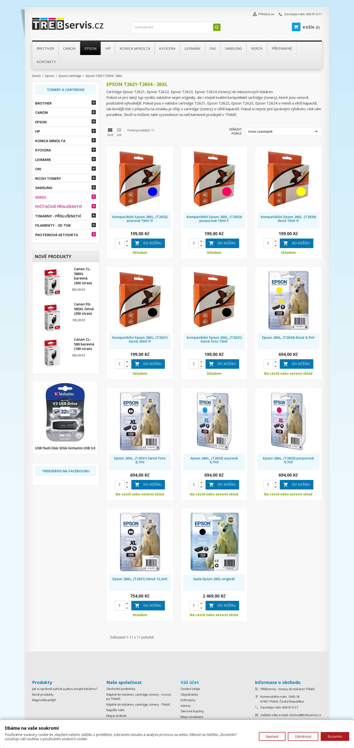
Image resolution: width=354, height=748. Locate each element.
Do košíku (148, 243)
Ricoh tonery (48, 178)
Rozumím (335, 736)
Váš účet (190, 682)
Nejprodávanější (44, 700)
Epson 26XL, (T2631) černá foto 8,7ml (140, 460)
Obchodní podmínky (120, 689)
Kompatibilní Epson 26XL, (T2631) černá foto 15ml (214, 339)
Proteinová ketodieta (56, 234)
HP (37, 131)
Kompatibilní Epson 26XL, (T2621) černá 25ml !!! (139, 339)
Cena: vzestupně (283, 131)
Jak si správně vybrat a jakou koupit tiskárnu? (64, 689)
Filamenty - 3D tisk (53, 225)
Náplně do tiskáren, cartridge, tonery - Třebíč (138, 704)
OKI (38, 168)
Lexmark (43, 159)
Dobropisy (188, 700)
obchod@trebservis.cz (305, 715)
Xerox (40, 197)
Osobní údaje (190, 689)
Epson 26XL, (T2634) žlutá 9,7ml (288, 337)
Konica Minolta (50, 140)
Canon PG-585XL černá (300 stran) (84, 309)
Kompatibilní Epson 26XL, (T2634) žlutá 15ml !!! (288, 218)
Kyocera (43, 150)
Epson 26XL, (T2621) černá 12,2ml (140, 579)
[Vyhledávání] (177, 27)
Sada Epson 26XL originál (214, 579)
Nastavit (272, 736)
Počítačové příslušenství (58, 206)
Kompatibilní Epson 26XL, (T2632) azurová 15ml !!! (139, 218)
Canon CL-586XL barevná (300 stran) (83, 276)
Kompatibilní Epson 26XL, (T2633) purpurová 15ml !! (214, 218)
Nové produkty (43, 694)
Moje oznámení (192, 717)
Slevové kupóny (192, 711)
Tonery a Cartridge (65, 89)
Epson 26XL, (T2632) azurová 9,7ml (214, 460)
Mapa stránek (116, 715)
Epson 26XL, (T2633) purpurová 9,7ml (288, 460)
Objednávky (189, 694)
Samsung (43, 187)
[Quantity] (119, 243)
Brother (43, 103)
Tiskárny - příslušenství (58, 216)
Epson (41, 122)
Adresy (186, 705)
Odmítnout (303, 736)
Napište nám (115, 710)
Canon (41, 112)
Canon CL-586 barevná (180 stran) (84, 344)
